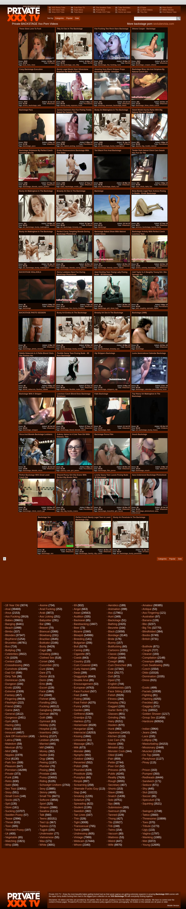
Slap (76, 792)
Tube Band (78, 12)
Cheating (45, 653)
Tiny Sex (143, 12)
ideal (112, 308)
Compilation (149, 657)
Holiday (44, 725)
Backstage (114, 620)
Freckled (147, 702)
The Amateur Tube (103, 8)
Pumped (147, 773)
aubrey (63, 470)
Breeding (79, 638)
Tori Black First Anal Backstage (107, 150)
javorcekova (157, 389)
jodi (137, 308)
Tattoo (146, 814)
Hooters (113, 725)
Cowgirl (112, 661)
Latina (9, 740)
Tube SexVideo (124, 8)
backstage (67, 65)
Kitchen (112, 736)
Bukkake (45, 642)
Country (78, 661)
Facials (146, 691)
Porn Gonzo (167, 8)
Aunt (111, 616)
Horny (8, 728)
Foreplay (113, 702)
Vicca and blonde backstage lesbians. (36, 434)
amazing (101, 105)
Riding (43, 781)
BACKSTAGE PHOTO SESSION (32, 313)
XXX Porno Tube (58, 8)
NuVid (90, 63)
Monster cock (116, 751)
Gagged (113, 706)
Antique (147, 609)
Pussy (43, 777)
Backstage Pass (26, 110)
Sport (43, 803)
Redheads (148, 777)
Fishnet (44, 698)
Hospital (44, 728)
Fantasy (10, 695)
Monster (79, 751)
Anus (8, 612)
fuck (24, 65)
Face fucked (81, 691)
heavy (155, 430)
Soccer (146, 796)
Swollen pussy (14, 814)
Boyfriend (11, 638)
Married (44, 743)
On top (146, 754)
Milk (76, 747)
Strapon (44, 807)
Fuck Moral (100, 10)
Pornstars (11, 769)
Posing (44, 769)
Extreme (10, 691)
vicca (40, 470)
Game (9, 710)
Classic (112, 653)
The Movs (122, 10)
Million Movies (168, 10)
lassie (120, 511)
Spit (7, 803)
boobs (69, 511)
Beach (9, 627)
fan (108, 65)
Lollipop (147, 740)
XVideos (164, 428)
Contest (10, 661)
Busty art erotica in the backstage (72, 313)
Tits (110, 822)
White (43, 844)
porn (82, 389)
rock (119, 65)
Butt (76, 646)
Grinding (113, 717)
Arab (42, 612)
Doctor (43, 676)
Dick (110, 672)
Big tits (146, 627)
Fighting (147, 695)
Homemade (81, 725)
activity (144, 268)
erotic (76, 186)
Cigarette (79, 653)
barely (63, 105)
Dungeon (10, 683)
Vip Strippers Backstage (104, 353)
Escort (43, 687)
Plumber (45, 766)
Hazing (9, 725)
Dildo (145, 672)
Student (78, 807)
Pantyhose (148, 758)
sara (156, 511)
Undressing (80, 833)
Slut (144, 792)
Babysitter (46, 620)
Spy (110, 803)
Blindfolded (149, 631)
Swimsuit (113, 811)
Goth (42, 717)
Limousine (80, 740)
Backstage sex (44, 517)
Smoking (79, 796)
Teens (43, 818)
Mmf (7, 751)
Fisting (78, 698)
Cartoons (113, 650)
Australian (148, 616)
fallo (109, 430)
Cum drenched (117, 665)
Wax (42, 841)
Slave (111, 792)
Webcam (79, 841)
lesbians (81, 308)
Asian (77, 612)
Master (112, 743)
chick (151, 105)
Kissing (78, 736)
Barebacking (81, 624)
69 (75, 605)
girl (81, 186)
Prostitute (79, 773)
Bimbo (9, 631)
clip (95, 553)
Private (9, 773)
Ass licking (46, 616)
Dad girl (10, 672)
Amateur (147, 605)
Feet (76, 695)
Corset (43, 661)
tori (117, 186)
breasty (75, 227)
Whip (8, 844)
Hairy (111, 721)
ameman (109, 105)
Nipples (9, 754)
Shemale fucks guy (86, 788)
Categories (59, 18)
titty (77, 65)
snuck (147, 470)
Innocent (10, 732)
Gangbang (46, 710)
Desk (77, 672)
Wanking (147, 837)
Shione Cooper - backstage (143, 29)
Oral (7, 758)
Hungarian (80, 728)
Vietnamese (47, 837)
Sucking (10, 811)
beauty (109, 268)
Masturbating (150, 743)
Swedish (79, 811)
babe (62, 186)
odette (45, 389)
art (62, 65)
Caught (146, 650)
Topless (44, 826)
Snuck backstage (139, 434)
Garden (78, 710)
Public (111, 773)
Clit (7, 657)
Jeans (146, 732)
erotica (80, 349)
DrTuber (51, 63)
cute (68, 470)
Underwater (46, 833)
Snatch (112, 796)
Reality (112, 777)
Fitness (112, 698)
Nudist (43, 754)
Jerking (44, 736)
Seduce (147, 784)
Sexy (43, 788)
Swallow (44, 811)
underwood (135, 513)
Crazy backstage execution (31, 69)
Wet (144, 841)
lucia (165, 389)
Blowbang (45, 635)
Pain (111, 758)
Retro (8, 781)
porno (113, 470)
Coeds (78, 657)
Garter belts (115, 710)
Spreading (80, 803)
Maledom (10, 743)
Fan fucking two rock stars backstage (111, 29)
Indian (146, 728)
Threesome (149, 818)
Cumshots (11, 668)
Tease (8, 818)
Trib (110, 826)
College (112, 657)
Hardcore (148, 721)
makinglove (119, 146)
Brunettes (11, 642)
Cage (43, 650)
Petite (111, 762)
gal (43, 511)
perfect (46, 186)
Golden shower (151, 713)
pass (33, 146)
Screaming (80, 784)
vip (116, 389)
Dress (145, 680)
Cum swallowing (152, 665)
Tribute (146, 826)
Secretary (114, 784)
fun (62, 146)
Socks (9, 799)
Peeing (44, 762)
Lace (145, 736)
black (124, 105)
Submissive (115, 807)
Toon (8, 826)
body (68, 105)
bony (159, 227)
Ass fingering (150, 612)
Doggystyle (80, 676)
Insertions (45, 732)
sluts (33, 65)
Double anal (81, 680)
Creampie (148, 661)
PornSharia (88, 103)
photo (34, 349)
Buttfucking (114, 646)
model (147, 146)
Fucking (44, 706)
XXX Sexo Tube (58, 10)
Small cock (12, 796)
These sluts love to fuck (30, 29)
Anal (8, 609)
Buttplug (10, 650)
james (76, 470)
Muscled (147, 751)
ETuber (143, 8)
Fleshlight (11, 702)
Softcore (45, 799)
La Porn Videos (146, 10)
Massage (79, 743)
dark (147, 186)
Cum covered (82, 665)
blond (25, 389)
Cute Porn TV (79, 8)
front (80, 105)
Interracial (80, 732)
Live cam (114, 740)
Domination (149, 676)
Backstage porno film (103, 434)
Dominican (11, 680)
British (146, 638)
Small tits (45, 796)
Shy (144, 788)
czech (156, 105)
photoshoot (149, 511)
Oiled (111, 754)
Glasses (113, 713)
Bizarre (78, 631)
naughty (143, 308)
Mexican (10, 747)
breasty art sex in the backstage (71, 191)
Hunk (111, 728)
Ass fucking (12, 616)
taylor (156, 308)
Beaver (44, 627)
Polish (77, 766)
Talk (42, 814)
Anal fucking (47, 609)
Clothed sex (47, 657)
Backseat (79, 620)
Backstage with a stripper (30, 394)
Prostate (45, 773)
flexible (72, 389)
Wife (111, 844)
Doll (110, 676)
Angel (77, 609)
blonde (34, 186)
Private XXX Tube (103, 12)
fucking (113, 65)
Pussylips (79, 777)
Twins (111, 829)
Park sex (10, 762)
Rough (112, 781)
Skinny (44, 792)
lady (116, 308)
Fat (41, 695)
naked (66, 146)
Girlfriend (79, 713)
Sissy (8, 792)
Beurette (113, 627)
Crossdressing (13, 665)
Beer (77, 627)
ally (62, 511)
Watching (10, 841)
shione (153, 65)
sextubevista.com (163, 23)
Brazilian (45, 638)
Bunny (112, 642)
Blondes (10, 635)
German (44, 713)
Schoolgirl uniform (51, 784)
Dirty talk (10, 676)
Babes (9, 620)
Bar (42, 624)
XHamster (164, 63)
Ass (110, 612)
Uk (7, 833)
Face (43, 691)
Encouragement (83, 683)
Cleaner (147, 653)
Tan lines (79, 814)
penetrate (138, 553)
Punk (8, 777)
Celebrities (11, 653)
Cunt (42, 668)
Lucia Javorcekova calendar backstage (149, 353)
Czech (146, 668)
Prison (146, 769)
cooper (147, 65)
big (143, 146)
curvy (78, 268)
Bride (111, 638)
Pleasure (10, 766)
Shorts (112, 788)
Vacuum (113, 833)
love (28, 65)
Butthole (147, 646)
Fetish (111, 695)
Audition (79, 616)
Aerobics (113, 605)
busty (112, 146)
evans (75, 511)
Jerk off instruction (16, 736)
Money (44, 751)
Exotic (146, 687)
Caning (78, 650)
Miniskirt (113, 747)
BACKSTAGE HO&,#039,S (30, 272)
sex (73, 65)
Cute (111, 668)
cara (137, 186)
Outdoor (79, 758)
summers (79, 146)
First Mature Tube (169, 12)
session (40, 349)
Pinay (145, 762)
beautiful (110, 511)
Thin (76, 818)
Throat (9, 822)
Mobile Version (173, 906)
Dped (111, 680)
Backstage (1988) (139, 313)
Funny (77, 706)
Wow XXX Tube (58, 12)
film (108, 470)
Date (77, 18)
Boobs (146, 635)
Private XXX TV (55, 894)
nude (78, 389)
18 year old (12, 605)
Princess (113, 769)
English (112, 683)
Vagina (146, 833)
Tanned (112, 814)
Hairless (79, 721)
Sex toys (10, 788)
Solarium (79, 799)
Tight (77, 822)
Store (8, 807)
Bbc (144, 624)
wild (39, 105)
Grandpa (79, 717)
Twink (77, 829)
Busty (43, 646)
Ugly (145, 829)
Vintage (78, 837)
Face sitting (115, 691)
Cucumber (46, 665)
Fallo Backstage (101, 394)
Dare (42, 672)
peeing (72, 146)
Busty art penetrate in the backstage (129, 517)
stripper (35, 430)
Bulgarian (79, 642)
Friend (9, 706)
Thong (112, 818)
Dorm (43, 680)
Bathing (112, 624)
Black (111, 631)
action (25, 105)
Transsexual (81, 826)
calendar (148, 389)
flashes (39, 389)
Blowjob (78, 635)
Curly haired (81, 668)
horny (75, 308)
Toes (145, 822)
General (10, 713)
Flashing (147, 698)
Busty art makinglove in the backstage (111, 110)
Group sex (148, 717)
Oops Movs (78, 10)
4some (44, 605)
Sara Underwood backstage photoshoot (149, 475)
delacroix (31, 389)
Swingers (148, 811)
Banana (147, 620)
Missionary (148, 747)
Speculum (148, 799)
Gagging (147, 706)
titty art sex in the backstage (70, 29)
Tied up (44, 822)
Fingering (10, 698)
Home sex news (124, 12)
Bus (7, 646)
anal (99, 186)
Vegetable (11, 837)
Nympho (79, 754)
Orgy (42, 758)
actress (139, 227)
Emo (42, 683)
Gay (144, 710)
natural (153, 146)
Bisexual (45, 631)
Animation (114, 609)
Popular (69, 18)
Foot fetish (80, 702)
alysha (138, 146)
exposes (74, 105)
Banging (10, 624)
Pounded (79, 769)
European (80, 687)
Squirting (147, 803)
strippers (110, 389)
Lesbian (44, 740)
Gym (8, 721)
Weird (111, 841)
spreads (150, 308)
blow (146, 105)
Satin (8, 784)
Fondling (45, 702)
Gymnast (45, 721)
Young (146, 844)
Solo (111, 799)
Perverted (80, 762)
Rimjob (78, 781)
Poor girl (113, 766)
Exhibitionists (116, 687)
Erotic (8, 687)
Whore (78, 844)
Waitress (113, 837)
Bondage (113, 635)
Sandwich (148, 781)
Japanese (114, 732)
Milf (42, 747)
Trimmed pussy (14, 829)
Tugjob (44, 829)
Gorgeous (11, 717)
